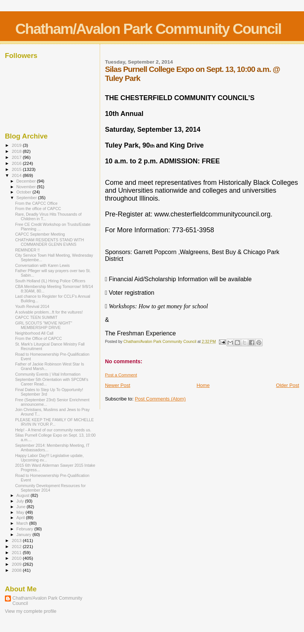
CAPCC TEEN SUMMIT (36, 317)
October (25, 192)
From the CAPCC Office (36, 203)
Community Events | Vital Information (48, 374)
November (27, 186)
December (27, 181)
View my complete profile (30, 611)
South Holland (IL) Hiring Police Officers (50, 281)
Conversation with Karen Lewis (42, 265)
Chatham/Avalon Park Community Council (148, 29)
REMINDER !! (27, 250)
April (21, 517)
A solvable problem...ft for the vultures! (49, 312)
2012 (17, 546)
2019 (17, 145)
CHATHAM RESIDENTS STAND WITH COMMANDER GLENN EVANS (49, 242)
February (26, 529)
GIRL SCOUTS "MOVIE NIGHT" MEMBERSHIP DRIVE (43, 325)
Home (203, 385)
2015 (17, 169)
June (22, 506)
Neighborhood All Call (34, 333)
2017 (17, 157)
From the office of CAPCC (38, 208)
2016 (17, 163)
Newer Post (117, 385)
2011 (17, 552)
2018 (17, 151)
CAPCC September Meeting (40, 234)
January (25, 534)
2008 (17, 570)
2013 (17, 540)
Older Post (287, 385)
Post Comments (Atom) (160, 399)
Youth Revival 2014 (32, 306)
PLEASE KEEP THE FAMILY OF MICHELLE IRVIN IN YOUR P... (54, 421)
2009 (17, 564)
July (21, 501)
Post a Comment (121, 375)
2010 (17, 558)
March (23, 523)
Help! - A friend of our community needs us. (53, 430)
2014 (17, 175)
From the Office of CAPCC (38, 338)
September (27, 197)
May (21, 512)
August (24, 495)
